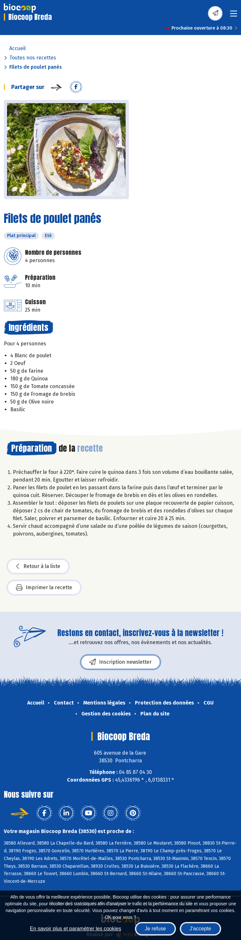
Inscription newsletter (120, 662)
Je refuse (155, 928)
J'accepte (200, 928)
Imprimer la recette (44, 587)
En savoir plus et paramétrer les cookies (75, 928)
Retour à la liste (38, 566)
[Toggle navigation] (233, 16)
